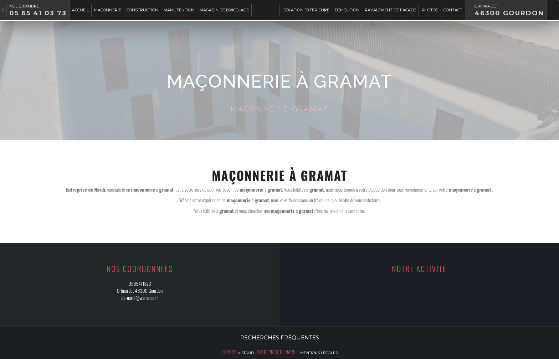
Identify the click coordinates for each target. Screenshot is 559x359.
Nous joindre (38, 10)
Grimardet (509, 10)
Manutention (179, 9)
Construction (142, 9)
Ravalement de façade (390, 9)
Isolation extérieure (305, 9)
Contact (452, 9)
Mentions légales (319, 352)
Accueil (80, 9)
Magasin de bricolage (224, 9)
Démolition (347, 9)
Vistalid (246, 352)
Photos (429, 9)
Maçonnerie (107, 9)
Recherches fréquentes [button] (279, 337)
